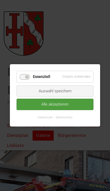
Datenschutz (64, 117)
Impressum (45, 117)
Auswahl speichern (55, 91)
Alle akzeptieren (55, 104)
